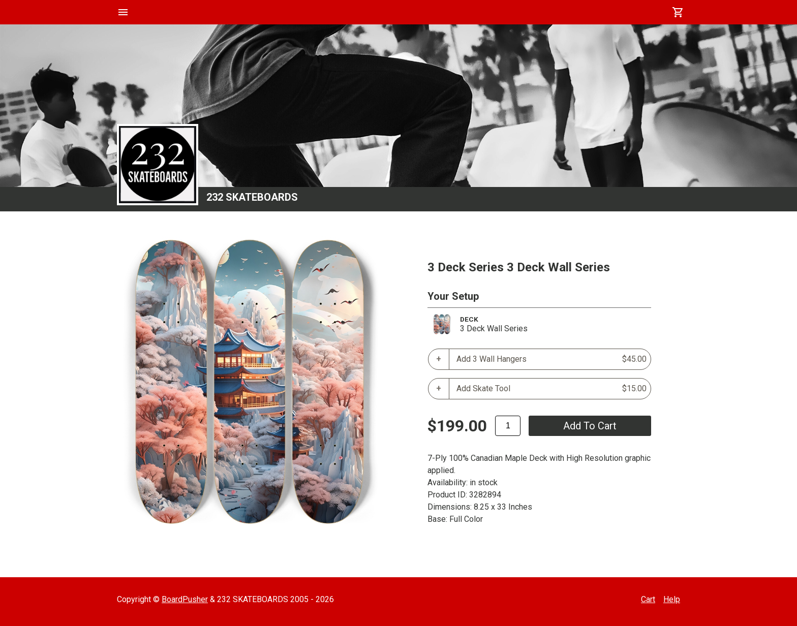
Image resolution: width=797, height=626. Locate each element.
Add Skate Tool (551, 389)
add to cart (590, 426)
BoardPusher (185, 599)
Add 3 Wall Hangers (551, 359)
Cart (648, 599)
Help (671, 599)
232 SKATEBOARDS (252, 197)
